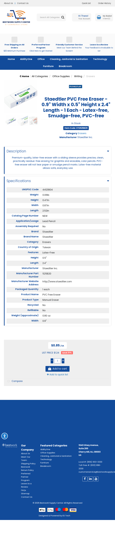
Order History (102, 3)
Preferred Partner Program (25, 477)
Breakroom (65, 66)
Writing (78, 76)
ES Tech (66, 515)
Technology (100, 59)
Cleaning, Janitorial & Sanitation (69, 59)
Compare (14, 381)
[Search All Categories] (51, 17)
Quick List (84, 3)
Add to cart (57, 369)
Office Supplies (61, 76)
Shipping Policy (28, 463)
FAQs (23, 490)
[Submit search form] (62, 17)
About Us (8, 3)
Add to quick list (57, 374)
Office (41, 59)
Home (11, 59)
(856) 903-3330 (94, 461)
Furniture (48, 66)
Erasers (91, 76)
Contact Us (22, 3)
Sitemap (25, 493)
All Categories (40, 76)
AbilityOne (26, 59)
